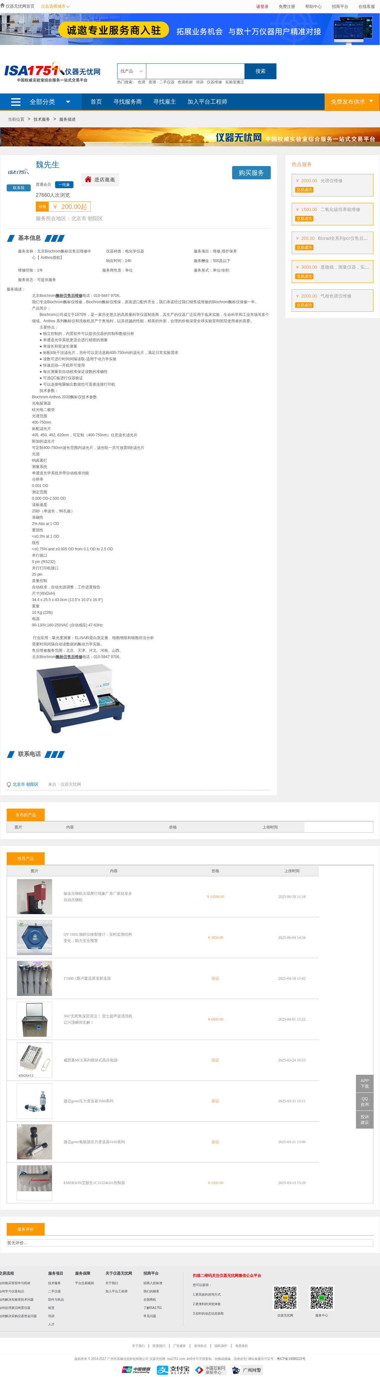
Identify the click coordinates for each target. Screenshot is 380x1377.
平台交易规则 (84, 1283)
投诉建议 (365, 1119)
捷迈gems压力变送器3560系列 (88, 1101)
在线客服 (366, 6)
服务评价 (25, 1229)
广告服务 (179, 1346)
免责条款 (241, 1346)
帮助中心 (313, 6)
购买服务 (251, 172)
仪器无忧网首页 (20, 6)
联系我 (18, 188)
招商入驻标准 (152, 1283)
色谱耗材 (185, 82)
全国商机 (149, 1299)
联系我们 (159, 1346)
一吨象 (64, 185)
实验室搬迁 (234, 82)
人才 (51, 1324)
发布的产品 (26, 814)
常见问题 (149, 1316)
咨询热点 (200, 1346)
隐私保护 (221, 1346)
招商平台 (340, 6)
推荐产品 (25, 858)
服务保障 (82, 1273)
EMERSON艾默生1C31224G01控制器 (94, 1183)
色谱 (141, 82)
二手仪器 (166, 82)
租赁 (51, 1308)
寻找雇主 (164, 102)
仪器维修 (214, 82)
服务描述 (67, 119)
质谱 (152, 82)
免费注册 (287, 6)
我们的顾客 (151, 1291)
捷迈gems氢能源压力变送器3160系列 (94, 1142)
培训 (200, 82)
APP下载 (365, 1083)
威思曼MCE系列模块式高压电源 (90, 1060)
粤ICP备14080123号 (291, 1359)
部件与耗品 (56, 1299)
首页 (96, 102)
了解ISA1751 (152, 1308)
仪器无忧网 (70, 784)
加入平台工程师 (207, 102)
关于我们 (111, 1283)
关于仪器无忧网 (118, 1273)
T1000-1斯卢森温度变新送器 (87, 978)
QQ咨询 (365, 1101)
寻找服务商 (127, 102)
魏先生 (48, 164)
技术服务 (42, 119)
